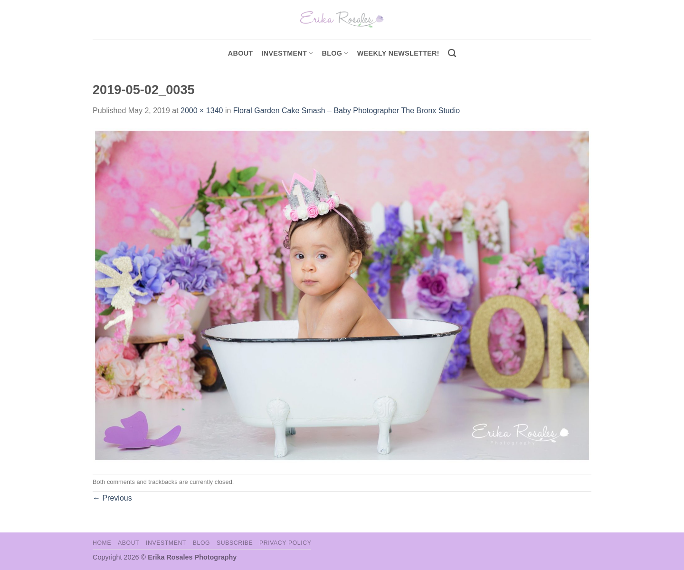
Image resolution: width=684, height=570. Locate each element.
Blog (335, 53)
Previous (112, 498)
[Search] (452, 53)
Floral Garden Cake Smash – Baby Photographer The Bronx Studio (346, 110)
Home (102, 543)
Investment (166, 543)
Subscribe (235, 543)
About (240, 53)
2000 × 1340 (201, 110)
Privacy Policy (285, 543)
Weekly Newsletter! (398, 53)
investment (287, 53)
